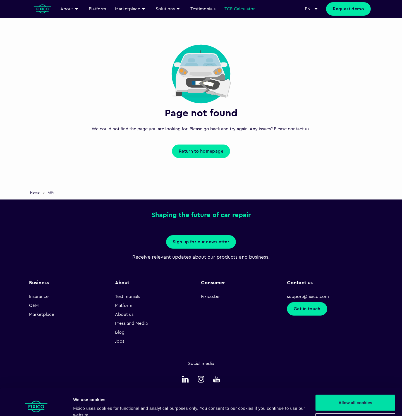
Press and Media (131, 323)
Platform (123, 305)
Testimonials (127, 296)
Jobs (119, 341)
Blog (120, 332)
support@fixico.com (308, 296)
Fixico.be (210, 296)
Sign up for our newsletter (201, 242)
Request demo (348, 9)
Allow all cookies (355, 377)
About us (124, 314)
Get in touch (307, 309)
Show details (86, 405)
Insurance (39, 296)
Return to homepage (201, 151)
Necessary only (355, 395)
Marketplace (41, 314)
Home (35, 192)
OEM (34, 305)
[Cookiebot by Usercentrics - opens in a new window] (36, 405)
